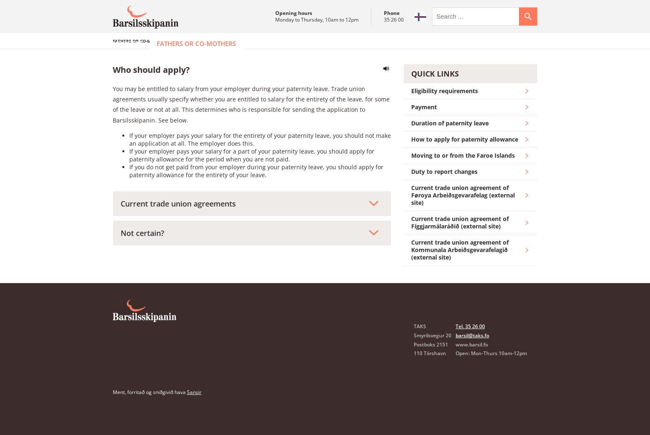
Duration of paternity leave (470, 144)
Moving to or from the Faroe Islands (470, 176)
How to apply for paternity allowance (470, 160)
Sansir (194, 412)
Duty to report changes (470, 192)
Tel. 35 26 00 (470, 347)
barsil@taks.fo (472, 356)
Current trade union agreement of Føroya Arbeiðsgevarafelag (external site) (470, 215)
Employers (268, 43)
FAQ (391, 43)
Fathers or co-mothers (196, 43)
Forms (360, 43)
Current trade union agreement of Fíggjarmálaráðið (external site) (470, 243)
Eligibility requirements (470, 112)
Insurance (317, 43)
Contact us (431, 43)
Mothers (128, 43)
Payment (470, 128)
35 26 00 (394, 19)
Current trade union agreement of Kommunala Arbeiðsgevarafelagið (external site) (470, 270)
